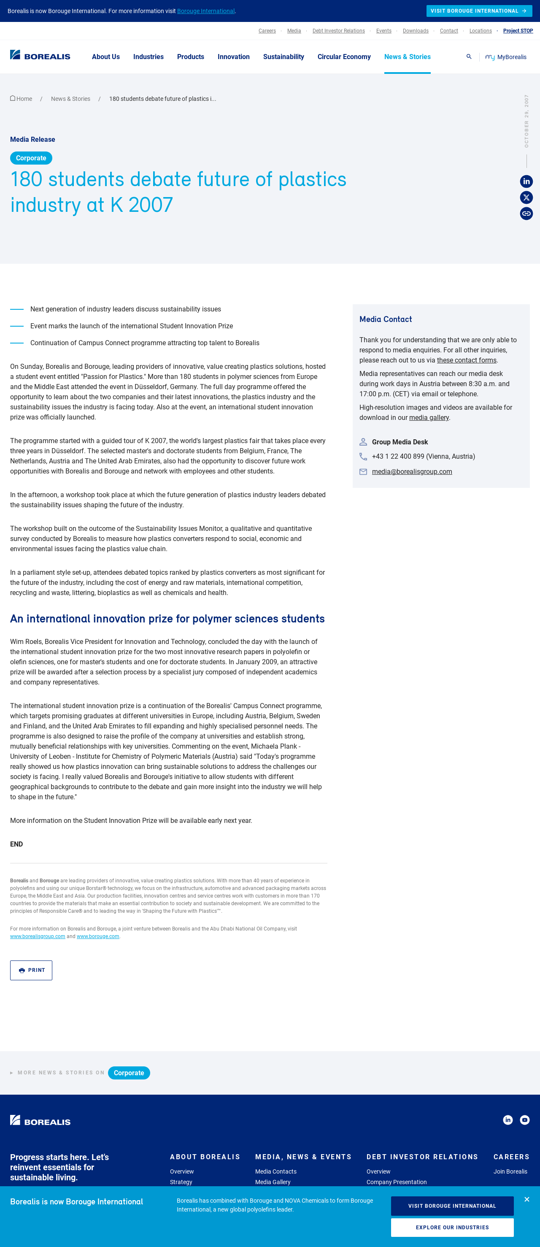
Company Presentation (397, 1182)
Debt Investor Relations (423, 1157)
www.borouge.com (98, 936)
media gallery (429, 418)
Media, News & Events (303, 1157)
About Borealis (205, 1157)
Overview (182, 1171)
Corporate (31, 158)
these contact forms (467, 360)
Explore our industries (452, 1228)
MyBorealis (506, 57)
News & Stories (71, 98)
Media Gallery (273, 1182)
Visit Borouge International (452, 1206)
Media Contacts (276, 1171)
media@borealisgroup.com (412, 472)
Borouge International (206, 11)
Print (32, 970)
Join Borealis (510, 1171)
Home (21, 98)
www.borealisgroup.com (37, 936)
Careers (512, 1157)
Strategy (181, 1182)
